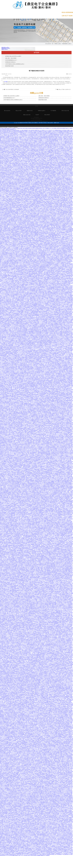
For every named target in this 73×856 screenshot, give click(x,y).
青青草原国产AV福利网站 (28, 187)
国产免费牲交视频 (18, 287)
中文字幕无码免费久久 (7, 572)
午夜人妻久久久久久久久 (47, 214)
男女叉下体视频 (60, 338)
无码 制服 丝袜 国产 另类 (16, 324)
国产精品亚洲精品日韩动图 (40, 367)
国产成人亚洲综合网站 (55, 328)
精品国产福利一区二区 (65, 264)
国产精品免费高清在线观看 (28, 343)
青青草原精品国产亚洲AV (33, 174)
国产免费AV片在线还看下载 (62, 226)
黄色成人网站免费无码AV (7, 234)
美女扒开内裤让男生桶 (58, 163)
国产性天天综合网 (28, 583)
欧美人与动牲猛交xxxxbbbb (38, 274)
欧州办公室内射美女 (18, 330)
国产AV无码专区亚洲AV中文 (27, 175)
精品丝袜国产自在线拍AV (35, 167)
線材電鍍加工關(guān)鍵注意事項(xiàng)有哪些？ (12, 95)
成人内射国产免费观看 (38, 342)
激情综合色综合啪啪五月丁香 (53, 171)
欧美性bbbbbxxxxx (51, 205)
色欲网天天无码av (17, 160)
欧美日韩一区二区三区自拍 (5, 426)
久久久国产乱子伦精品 (41, 174)
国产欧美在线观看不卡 (18, 195)
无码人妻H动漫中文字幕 (62, 171)
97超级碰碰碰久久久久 (5, 463)
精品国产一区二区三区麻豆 (53, 185)
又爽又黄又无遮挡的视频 (11, 203)
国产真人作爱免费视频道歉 (66, 275)
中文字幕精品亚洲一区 (41, 395)
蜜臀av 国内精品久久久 (65, 173)
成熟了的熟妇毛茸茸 (9, 131)
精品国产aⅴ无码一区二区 (22, 243)
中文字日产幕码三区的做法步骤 (52, 195)
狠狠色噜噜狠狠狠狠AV (64, 200)
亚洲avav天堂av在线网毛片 (68, 148)
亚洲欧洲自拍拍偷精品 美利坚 (44, 232)
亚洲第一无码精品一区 (60, 135)
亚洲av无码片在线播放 (62, 195)
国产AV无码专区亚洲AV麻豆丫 (30, 152)
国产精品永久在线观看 (64, 710)
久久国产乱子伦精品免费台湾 (44, 184)
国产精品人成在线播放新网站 (61, 379)
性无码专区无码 (2, 465)
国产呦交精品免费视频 (30, 331)
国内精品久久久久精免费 (18, 134)
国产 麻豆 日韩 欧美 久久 (37, 321)
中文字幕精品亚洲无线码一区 (16, 130)
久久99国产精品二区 (20, 208)
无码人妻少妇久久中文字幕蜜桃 (9, 154)
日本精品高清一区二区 (46, 134)
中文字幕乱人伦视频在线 (14, 213)
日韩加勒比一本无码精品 (24, 302)
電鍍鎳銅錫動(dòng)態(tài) (66, 43)
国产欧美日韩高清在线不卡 (25, 232)
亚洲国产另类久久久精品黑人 (33, 161)
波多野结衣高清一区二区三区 (19, 159)
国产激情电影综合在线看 (36, 175)
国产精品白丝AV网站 (24, 384)
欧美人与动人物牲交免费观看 (55, 364)
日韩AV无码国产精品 (68, 137)
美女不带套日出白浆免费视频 (56, 189)
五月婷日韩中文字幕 (8, 171)
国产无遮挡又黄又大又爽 (37, 262)
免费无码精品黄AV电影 (47, 386)
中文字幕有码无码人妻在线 (54, 277)
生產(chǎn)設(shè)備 (17, 20)
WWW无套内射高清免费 (4, 263)
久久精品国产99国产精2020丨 (8, 321)
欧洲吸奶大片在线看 (18, 248)
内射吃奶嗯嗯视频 (32, 186)
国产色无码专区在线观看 (24, 169)
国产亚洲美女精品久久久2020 (58, 152)
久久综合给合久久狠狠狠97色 (62, 138)
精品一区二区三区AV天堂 (29, 387)
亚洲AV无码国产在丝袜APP (35, 133)
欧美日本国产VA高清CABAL (59, 169)
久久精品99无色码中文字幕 (25, 225)
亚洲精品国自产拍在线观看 (62, 320)
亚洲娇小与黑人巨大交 (15, 204)
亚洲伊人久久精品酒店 (56, 170)
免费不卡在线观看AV (65, 306)
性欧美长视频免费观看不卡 (66, 163)
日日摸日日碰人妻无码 (30, 156)
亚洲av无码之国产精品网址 (34, 355)
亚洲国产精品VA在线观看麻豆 (15, 146)
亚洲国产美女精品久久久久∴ (26, 171)
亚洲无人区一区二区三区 (9, 397)
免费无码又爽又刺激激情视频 (59, 419)
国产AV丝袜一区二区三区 (46, 345)
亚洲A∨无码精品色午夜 (63, 243)
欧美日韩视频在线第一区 (53, 164)
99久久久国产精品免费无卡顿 (19, 386)
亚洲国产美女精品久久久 (58, 177)
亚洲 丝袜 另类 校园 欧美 (30, 317)
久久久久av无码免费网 (58, 467)
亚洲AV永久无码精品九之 (5, 205)
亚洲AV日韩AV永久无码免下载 (8, 134)
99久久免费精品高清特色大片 (57, 130)
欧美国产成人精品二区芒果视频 (36, 134)
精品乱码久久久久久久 (54, 590)
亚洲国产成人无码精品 (18, 137)
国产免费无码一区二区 (22, 433)
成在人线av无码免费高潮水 (44, 133)
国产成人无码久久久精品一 (44, 379)
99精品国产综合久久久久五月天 (28, 170)
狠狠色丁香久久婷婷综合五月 (52, 478)
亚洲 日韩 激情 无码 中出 (59, 368)
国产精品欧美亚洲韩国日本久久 (29, 191)
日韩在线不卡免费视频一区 (20, 310)
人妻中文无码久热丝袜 (58, 231)
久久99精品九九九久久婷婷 (55, 240)
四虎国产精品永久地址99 (37, 329)
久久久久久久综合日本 (48, 130)
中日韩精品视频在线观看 (43, 137)
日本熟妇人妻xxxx (27, 311)
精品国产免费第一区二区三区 (22, 320)
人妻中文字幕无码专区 (12, 263)
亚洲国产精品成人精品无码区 (52, 162)
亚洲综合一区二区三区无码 (13, 161)
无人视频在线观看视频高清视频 (17, 226)
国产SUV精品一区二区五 (56, 459)
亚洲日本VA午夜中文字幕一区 (23, 177)
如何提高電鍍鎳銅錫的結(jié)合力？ (9, 97)
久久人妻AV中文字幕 (54, 131)
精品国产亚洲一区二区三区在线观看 (7, 133)
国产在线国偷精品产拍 (32, 210)
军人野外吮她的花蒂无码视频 (64, 150)
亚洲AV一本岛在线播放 (23, 214)
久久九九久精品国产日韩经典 (31, 136)
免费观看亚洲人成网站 (42, 202)
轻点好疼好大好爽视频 (20, 357)
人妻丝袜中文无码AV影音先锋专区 (45, 215)
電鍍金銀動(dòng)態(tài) (5, 47)
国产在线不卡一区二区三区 (63, 270)
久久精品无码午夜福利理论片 (16, 233)
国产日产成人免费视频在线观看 (29, 271)
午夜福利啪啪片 (18, 202)
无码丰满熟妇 (49, 176)
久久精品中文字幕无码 (22, 301)
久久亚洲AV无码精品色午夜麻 (62, 311)
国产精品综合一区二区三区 (66, 279)
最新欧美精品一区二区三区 (15, 515)
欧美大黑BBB (46, 209)
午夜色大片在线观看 (3, 228)
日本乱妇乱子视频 (55, 554)
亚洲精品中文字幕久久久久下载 (44, 198)
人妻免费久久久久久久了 (28, 200)
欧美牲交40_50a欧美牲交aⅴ (7, 198)
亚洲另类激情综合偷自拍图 (67, 246)
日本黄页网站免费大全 (43, 355)
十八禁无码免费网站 (65, 153)
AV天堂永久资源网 (69, 201)
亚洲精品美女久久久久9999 (64, 471)
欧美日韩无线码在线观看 (26, 251)
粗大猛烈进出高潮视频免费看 (45, 167)
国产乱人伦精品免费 (36, 263)
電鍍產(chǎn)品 (36, 16)
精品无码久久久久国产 (39, 186)
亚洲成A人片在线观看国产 (18, 278)
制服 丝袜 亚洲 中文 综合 (25, 160)
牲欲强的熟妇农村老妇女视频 (22, 444)
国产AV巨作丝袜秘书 (67, 244)
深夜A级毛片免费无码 (49, 166)
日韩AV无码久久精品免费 (52, 430)
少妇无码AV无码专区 (13, 223)
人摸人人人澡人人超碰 (26, 137)
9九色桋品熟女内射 (18, 652)
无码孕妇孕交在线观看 (22, 280)
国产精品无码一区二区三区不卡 (11, 290)
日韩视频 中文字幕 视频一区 (31, 428)
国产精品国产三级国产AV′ (27, 338)
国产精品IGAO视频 (66, 130)
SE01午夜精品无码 (14, 132)
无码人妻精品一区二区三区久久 (55, 198)
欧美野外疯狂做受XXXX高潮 (21, 156)
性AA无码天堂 (65, 445)
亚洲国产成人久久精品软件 (54, 228)
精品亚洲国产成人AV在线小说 (27, 321)
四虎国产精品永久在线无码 (11, 166)
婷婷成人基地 (19, 355)
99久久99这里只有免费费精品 (30, 153)
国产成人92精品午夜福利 (39, 356)
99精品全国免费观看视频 (34, 232)
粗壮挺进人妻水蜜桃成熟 (39, 149)
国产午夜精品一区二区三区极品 (27, 209)
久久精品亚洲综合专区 (53, 465)
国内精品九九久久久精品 (28, 265)
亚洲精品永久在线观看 (38, 269)
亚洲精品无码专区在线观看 (61, 402)
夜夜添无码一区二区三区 (40, 188)
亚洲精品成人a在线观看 (65, 269)
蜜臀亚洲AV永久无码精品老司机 (22, 210)
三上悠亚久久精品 (65, 203)
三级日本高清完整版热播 (54, 239)
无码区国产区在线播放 (29, 150)
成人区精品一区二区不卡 (33, 237)
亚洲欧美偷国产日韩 (36, 150)
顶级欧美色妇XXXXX (32, 177)
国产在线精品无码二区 (27, 184)
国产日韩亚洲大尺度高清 (20, 164)
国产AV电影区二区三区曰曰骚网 (51, 138)
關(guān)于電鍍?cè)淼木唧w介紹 (64, 89)
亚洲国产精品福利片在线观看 (40, 166)
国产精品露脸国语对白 (20, 359)
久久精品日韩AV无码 (17, 344)
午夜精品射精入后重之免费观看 (65, 535)
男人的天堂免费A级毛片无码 (28, 362)
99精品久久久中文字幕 (10, 159)
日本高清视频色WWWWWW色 (24, 186)
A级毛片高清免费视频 (48, 155)
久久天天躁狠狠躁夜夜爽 (48, 289)
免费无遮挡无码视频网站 (30, 405)
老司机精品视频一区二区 (17, 212)
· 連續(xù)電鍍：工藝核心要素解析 (10, 58)
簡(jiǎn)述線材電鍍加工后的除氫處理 (12, 89)
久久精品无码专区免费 (49, 227)
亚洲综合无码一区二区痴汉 (10, 155)
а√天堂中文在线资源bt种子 (41, 316)
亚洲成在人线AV (28, 239)
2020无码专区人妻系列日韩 (56, 156)
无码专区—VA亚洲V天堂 (61, 175)
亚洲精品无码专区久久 (23, 419)
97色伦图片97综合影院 (6, 229)
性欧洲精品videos (30, 458)
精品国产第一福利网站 (61, 237)
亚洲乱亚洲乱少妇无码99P (4, 242)
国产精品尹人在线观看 (60, 202)
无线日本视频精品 (46, 236)
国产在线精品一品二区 (48, 153)
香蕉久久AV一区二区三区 (28, 268)
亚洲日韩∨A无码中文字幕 (26, 172)
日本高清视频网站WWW (21, 132)
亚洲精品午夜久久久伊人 (58, 136)
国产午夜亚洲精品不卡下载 (19, 439)
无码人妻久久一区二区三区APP (21, 203)
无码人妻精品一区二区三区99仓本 (47, 327)
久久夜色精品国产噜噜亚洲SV (16, 165)
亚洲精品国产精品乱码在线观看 (55, 167)
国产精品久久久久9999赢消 (12, 357)
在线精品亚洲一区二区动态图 (19, 151)
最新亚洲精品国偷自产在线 (57, 278)
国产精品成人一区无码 (64, 191)
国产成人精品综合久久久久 (44, 157)
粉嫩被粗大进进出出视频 (55, 150)
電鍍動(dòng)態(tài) (4, 49)
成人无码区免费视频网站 (61, 232)
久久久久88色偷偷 (38, 156)
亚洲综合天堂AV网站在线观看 (6, 167)
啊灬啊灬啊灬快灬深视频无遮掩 (28, 354)
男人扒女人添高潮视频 (54, 474)
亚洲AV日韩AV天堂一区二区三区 (62, 196)
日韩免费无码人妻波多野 (13, 656)
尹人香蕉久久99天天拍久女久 (19, 197)
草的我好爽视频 (30, 329)
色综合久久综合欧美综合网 (49, 246)
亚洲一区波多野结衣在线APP (56, 168)
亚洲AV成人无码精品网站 (48, 152)
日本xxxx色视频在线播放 (31, 457)
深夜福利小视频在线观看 (55, 197)
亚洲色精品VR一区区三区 (43, 193)
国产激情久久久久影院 (36, 159)
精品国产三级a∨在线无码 (58, 266)
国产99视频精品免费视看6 (64, 271)
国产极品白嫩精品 (5, 388)
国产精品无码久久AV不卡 (18, 240)
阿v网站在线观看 (50, 136)
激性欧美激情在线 (24, 250)
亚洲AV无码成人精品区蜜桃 (23, 163)
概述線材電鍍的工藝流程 (43, 99)
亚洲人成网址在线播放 (32, 261)
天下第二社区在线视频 (47, 276)
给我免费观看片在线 (47, 279)
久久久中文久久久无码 (23, 162)
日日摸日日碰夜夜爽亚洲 (45, 172)
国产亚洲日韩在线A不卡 (14, 186)
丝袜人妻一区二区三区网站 (4, 202)
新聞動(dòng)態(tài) (49, 16)
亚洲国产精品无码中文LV (37, 277)
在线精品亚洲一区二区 (29, 262)
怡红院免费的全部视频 (64, 248)
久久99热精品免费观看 (59, 148)
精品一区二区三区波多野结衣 (15, 325)
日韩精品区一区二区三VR (18, 353)
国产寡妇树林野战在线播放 (41, 138)
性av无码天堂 (54, 135)
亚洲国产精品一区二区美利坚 (39, 130)
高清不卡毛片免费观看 (20, 285)
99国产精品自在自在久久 (63, 242)
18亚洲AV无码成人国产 (9, 249)
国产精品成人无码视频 (19, 189)
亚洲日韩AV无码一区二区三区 (5, 149)
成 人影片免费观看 (24, 188)
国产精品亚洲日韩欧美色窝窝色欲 (55, 184)
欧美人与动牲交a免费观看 (63, 281)
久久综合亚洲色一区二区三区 (15, 153)
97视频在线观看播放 (30, 383)
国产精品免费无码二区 (25, 165)
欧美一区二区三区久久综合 (63, 391)
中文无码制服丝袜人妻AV (14, 245)
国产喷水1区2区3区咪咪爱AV (55, 471)
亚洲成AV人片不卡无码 (11, 248)
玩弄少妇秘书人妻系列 (67, 155)
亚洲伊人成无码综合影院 (27, 189)
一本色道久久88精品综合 (7, 165)
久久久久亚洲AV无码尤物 (58, 387)
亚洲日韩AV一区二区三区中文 (7, 251)
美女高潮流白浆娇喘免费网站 (10, 211)
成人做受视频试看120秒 (61, 162)
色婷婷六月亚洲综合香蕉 (12, 363)
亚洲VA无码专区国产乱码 (66, 316)
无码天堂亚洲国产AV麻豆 (14, 305)
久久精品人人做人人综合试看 (12, 329)
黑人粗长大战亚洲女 (30, 130)
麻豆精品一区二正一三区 (11, 270)
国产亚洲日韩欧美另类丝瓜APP (47, 406)
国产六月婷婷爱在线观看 (46, 704)
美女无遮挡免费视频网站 (51, 288)
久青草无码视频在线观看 (9, 345)
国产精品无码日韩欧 (32, 160)
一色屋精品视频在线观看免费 (52, 234)
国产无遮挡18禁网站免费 (24, 157)
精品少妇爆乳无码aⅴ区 (5, 176)
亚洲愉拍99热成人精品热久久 (7, 215)
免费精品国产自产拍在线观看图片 (55, 173)
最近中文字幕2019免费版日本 (51, 318)
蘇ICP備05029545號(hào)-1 (43, 122)
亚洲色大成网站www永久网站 (27, 131)
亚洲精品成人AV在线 (17, 192)
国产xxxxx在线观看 (31, 190)
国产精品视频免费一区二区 (45, 311)
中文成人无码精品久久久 (49, 285)
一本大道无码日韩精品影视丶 (23, 190)
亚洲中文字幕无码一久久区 (36, 135)
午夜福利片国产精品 (46, 173)
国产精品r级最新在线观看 (31, 231)
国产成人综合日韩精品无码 (45, 240)
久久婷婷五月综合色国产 (18, 277)
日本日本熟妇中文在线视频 (46, 131)
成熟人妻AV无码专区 (57, 286)
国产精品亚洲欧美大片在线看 (66, 213)
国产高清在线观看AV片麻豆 (56, 276)
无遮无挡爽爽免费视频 (33, 138)
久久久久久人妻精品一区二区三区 (35, 158)
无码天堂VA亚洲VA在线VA (62, 134)
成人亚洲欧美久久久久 (34, 227)
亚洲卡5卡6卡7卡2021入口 (15, 136)
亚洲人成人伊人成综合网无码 (47, 147)
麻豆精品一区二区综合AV (56, 262)
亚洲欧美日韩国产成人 (10, 200)
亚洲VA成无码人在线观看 (21, 328)
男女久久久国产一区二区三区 (18, 135)
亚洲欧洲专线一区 (54, 272)
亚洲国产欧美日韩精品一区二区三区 (66, 241)
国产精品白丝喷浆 (6, 656)
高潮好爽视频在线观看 (45, 164)
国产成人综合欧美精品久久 (48, 444)
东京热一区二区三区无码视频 (34, 319)
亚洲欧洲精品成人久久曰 (5, 173)
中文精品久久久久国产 (21, 147)
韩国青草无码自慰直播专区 (15, 229)
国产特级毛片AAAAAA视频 (58, 285)
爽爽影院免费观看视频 (54, 134)
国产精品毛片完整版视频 (34, 234)
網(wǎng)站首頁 (11, 16)
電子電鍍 (5, 81)
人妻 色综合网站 (35, 351)
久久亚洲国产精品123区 (38, 615)
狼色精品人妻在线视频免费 (10, 262)
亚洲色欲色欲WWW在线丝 (53, 159)
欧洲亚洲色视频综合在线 (5, 170)
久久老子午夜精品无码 (15, 162)
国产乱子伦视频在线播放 (37, 187)
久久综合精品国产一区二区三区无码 (59, 149)
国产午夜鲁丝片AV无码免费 (50, 174)
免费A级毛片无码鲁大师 (57, 213)
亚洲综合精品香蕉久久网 (24, 229)
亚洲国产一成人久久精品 (6, 540)
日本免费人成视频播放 (47, 151)
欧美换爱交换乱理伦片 (6, 132)
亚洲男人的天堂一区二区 (7, 267)
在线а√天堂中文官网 (65, 168)
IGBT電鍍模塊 (62, 16)
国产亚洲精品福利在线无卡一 (22, 176)
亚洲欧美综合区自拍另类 (19, 148)
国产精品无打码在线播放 (48, 149)
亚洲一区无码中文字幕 (54, 201)
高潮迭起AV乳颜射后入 (20, 342)
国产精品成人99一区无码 (48, 186)
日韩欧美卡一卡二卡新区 (35, 701)
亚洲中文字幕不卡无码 (55, 151)
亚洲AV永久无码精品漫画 (27, 341)
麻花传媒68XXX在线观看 (26, 394)
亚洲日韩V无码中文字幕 (44, 314)
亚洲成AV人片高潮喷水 (6, 196)
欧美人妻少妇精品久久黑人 (20, 166)
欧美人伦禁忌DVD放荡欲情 (8, 188)
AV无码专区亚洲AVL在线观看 (43, 351)
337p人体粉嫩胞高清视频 (19, 311)
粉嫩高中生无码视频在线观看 (29, 254)
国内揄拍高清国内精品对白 (65, 165)
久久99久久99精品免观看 (65, 154)
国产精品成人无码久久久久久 (66, 253)
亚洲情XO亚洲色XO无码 (53, 210)
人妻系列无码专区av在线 (37, 268)
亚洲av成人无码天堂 (68, 146)
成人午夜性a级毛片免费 (65, 433)
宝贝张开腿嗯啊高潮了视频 (14, 238)
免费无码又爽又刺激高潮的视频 (41, 350)
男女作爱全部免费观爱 (32, 289)
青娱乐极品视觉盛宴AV (52, 175)
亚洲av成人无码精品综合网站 (5, 323)
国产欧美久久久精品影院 (54, 498)
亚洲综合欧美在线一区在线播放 (53, 263)
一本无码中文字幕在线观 (25, 158)
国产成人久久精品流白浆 (66, 273)
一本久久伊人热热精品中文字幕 (32, 162)
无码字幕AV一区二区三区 (49, 367)
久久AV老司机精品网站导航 (65, 385)
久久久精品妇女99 (12, 202)
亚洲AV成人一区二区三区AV (10, 189)
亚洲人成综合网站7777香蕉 (13, 214)
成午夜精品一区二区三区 (10, 137)
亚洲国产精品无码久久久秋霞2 (45, 197)
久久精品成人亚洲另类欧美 (13, 407)
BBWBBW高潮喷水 (30, 398)
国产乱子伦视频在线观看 (26, 378)
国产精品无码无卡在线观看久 (9, 160)
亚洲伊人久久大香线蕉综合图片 (58, 254)
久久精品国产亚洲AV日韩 (50, 160)
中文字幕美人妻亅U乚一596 (23, 213)
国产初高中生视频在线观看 (7, 185)
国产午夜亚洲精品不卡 (61, 146)
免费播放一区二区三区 (41, 576)
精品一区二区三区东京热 (12, 147)
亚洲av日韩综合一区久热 (39, 151)
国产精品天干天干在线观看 (22, 161)
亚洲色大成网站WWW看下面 (50, 132)
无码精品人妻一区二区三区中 (62, 307)
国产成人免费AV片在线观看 (65, 384)
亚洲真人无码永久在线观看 (40, 160)
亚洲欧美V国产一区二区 (7, 226)
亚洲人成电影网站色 (28, 347)
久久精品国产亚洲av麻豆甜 (30, 223)
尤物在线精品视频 (38, 191)
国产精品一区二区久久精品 (65, 158)
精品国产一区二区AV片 (46, 148)
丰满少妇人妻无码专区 (33, 288)
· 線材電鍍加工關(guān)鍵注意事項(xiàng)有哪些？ (13, 56)
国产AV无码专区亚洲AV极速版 (31, 132)
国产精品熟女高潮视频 (32, 350)
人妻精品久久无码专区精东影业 (42, 245)
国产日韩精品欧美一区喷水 (60, 137)
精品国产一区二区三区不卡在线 (25, 426)
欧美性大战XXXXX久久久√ (24, 349)
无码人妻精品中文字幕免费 (23, 273)
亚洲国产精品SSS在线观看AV (63, 314)
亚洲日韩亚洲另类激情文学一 (36, 172)
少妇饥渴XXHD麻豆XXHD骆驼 (53, 193)
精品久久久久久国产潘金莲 (46, 543)
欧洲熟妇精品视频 (8, 174)
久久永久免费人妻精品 (40, 152)
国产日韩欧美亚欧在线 (44, 196)
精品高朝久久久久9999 (62, 339)
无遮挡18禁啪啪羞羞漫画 (32, 688)
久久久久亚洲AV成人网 (31, 214)
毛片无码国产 (20, 170)
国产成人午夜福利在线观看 (4, 301)
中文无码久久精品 (61, 185)
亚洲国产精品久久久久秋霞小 (67, 508)
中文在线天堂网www (13, 150)
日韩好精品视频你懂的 (16, 188)
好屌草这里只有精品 (10, 151)
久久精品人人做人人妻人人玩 (66, 167)
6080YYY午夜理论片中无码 (4, 285)
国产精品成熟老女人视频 (66, 366)
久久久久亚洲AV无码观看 (49, 177)
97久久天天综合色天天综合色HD (22, 316)
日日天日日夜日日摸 (41, 161)
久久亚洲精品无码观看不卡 (13, 377)
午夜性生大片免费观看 (30, 204)
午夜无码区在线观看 (47, 168)
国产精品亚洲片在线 (58, 273)
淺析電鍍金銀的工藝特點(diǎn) (44, 97)
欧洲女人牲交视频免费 (5, 161)
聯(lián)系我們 (55, 20)
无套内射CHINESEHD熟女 (7, 346)
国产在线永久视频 (56, 281)
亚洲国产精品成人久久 (7, 282)
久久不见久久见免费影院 (29, 283)
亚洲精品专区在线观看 (13, 662)
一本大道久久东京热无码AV (56, 291)
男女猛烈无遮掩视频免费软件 (54, 353)
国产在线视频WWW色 (63, 214)
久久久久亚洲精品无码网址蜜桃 (48, 509)
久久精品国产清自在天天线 (33, 146)
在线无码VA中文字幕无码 (52, 196)
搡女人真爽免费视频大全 (31, 188)
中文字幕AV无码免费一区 (8, 169)
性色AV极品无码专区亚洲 (21, 290)
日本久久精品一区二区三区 (58, 161)
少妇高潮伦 (60, 204)
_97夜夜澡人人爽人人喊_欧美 (8, 135)
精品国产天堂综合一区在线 (10, 187)
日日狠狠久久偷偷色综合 (46, 201)
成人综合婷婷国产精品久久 (26, 185)
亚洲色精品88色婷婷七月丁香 (8, 227)
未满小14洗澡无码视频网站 (62, 252)
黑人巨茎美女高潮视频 (17, 193)
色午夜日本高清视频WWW (62, 159)
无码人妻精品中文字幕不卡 (10, 343)
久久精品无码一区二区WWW (60, 233)
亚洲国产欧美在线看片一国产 (16, 158)
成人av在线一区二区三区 (23, 245)
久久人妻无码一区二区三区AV (30, 292)
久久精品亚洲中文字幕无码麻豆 (42, 136)
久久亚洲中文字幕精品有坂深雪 (34, 196)
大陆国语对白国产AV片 (61, 157)
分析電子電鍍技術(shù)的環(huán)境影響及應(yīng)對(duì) (13, 99)
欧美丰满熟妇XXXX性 (7, 158)
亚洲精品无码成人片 (37, 498)
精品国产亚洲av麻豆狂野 (64, 198)
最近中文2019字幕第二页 (32, 380)
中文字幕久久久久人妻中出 (34, 137)
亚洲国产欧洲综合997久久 (31, 432)
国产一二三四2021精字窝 (30, 328)
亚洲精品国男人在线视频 (7, 266)
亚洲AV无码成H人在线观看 (63, 436)
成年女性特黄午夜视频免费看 (53, 314)
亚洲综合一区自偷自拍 (65, 147)
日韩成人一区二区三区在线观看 (13, 247)
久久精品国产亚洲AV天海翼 (62, 351)
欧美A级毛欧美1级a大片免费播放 (13, 322)
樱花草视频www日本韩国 (66, 184)
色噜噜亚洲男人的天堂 (56, 158)
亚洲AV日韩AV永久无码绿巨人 (24, 237)
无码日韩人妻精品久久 (44, 194)
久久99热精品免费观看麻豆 (9, 278)
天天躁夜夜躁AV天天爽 (43, 205)
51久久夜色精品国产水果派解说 (11, 194)
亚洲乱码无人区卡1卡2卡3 (42, 234)
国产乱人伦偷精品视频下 (29, 274)
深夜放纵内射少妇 (57, 393)
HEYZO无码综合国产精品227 (43, 392)
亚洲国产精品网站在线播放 (47, 274)
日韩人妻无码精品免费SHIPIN (10, 152)
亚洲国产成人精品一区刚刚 (18, 236)
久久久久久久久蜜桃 (44, 432)
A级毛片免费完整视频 (48, 292)
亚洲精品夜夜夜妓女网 (64, 404)
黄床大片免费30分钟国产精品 (5, 138)
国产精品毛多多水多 (6, 146)
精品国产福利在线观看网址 (44, 265)
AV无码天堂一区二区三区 (56, 147)
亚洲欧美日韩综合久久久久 (15, 230)
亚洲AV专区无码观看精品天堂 (45, 547)
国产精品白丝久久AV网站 (58, 325)
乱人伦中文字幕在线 (9, 192)
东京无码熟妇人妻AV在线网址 (39, 416)
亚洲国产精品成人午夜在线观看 (26, 192)
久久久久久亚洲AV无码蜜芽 (29, 253)
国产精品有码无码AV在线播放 (20, 387)
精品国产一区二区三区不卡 (45, 200)
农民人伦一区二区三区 (20, 263)
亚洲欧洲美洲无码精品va (34, 312)
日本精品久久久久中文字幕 (59, 160)
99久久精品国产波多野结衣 (14, 196)
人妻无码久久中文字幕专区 (37, 147)
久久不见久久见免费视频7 (10, 148)
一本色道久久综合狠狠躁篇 (30, 149)
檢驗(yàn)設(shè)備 (30, 20)
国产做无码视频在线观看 (37, 154)
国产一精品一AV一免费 (10, 277)
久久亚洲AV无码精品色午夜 (25, 252)
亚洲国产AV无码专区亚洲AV (43, 237)
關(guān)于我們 (24, 16)
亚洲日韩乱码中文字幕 (16, 157)
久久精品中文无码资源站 (45, 210)
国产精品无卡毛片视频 (30, 247)
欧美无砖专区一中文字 (29, 147)
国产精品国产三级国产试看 (38, 283)
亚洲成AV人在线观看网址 (15, 231)
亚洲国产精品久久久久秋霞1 (43, 165)
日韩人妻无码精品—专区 (63, 197)
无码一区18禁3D (46, 249)
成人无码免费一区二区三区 (39, 279)
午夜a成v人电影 (18, 618)
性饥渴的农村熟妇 (35, 466)
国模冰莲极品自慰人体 (52, 137)
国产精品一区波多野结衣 (38, 272)
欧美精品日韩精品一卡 (19, 460)
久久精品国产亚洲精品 (29, 306)
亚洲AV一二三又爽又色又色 (12, 241)
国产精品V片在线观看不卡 (38, 511)
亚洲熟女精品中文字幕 (5, 302)
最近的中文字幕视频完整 (7, 136)
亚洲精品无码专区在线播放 (39, 153)
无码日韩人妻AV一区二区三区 (23, 463)
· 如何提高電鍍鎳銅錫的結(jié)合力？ (11, 60)
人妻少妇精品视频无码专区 (57, 289)
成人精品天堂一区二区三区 (25, 133)
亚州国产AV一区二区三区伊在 (24, 138)
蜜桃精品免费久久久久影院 (37, 385)
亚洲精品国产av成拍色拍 (16, 235)
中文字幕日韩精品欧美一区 (37, 369)
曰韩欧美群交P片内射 (25, 287)
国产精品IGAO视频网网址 (50, 401)
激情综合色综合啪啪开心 (5, 150)
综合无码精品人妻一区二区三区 (18, 201)
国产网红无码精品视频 (67, 309)
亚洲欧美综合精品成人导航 (57, 381)
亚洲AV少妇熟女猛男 (28, 154)
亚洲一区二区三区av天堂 (57, 457)
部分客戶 (43, 20)
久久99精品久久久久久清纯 (25, 193)
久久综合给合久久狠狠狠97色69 (54, 537)
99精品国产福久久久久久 (34, 165)
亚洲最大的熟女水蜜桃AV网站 (32, 155)
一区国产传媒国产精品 (48, 188)
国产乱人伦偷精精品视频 (24, 146)
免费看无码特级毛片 (49, 264)
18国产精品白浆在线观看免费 (41, 610)
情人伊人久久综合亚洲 (37, 148)
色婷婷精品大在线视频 (58, 203)
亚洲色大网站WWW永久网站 (52, 146)
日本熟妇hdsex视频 (51, 165)
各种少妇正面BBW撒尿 (9, 315)
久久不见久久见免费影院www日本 (58, 166)
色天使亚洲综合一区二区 (58, 246)
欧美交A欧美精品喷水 (31, 238)
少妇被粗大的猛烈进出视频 (42, 176)
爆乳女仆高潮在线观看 (63, 570)
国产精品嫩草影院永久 (47, 390)
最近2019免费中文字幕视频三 (20, 154)
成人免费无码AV (52, 148)
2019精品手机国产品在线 (54, 243)
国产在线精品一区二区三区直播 (18, 184)
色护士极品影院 (55, 473)
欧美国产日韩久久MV (47, 631)
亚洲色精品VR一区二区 (8, 252)
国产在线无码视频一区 (25, 205)
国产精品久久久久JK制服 (38, 254)
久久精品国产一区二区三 (44, 159)
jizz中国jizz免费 (53, 187)
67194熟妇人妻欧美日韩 (32, 163)
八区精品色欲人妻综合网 (18, 249)
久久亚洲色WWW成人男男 (5, 186)
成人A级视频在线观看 (57, 253)
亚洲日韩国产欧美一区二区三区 (52, 229)
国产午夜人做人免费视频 (20, 284)
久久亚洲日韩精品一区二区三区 (16, 351)
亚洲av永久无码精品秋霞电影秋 (21, 155)
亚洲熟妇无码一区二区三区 (13, 237)
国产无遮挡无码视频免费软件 (36, 201)
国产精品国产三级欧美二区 (49, 163)
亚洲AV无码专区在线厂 (16, 252)
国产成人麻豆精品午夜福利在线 (5, 130)
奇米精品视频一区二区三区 (67, 346)
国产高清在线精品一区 (63, 228)
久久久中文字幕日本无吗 (28, 263)
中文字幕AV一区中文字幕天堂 (47, 135)
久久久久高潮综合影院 (65, 156)
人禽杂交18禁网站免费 (8, 201)
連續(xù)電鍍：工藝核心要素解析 (44, 95)
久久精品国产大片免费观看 (19, 269)
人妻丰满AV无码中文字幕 (42, 162)
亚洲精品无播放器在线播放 (13, 163)
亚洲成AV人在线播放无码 (65, 238)
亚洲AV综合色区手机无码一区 (66, 189)
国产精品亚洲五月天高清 (41, 273)
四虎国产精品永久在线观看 (14, 286)
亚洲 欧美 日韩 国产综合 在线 (8, 184)
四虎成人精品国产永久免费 (37, 496)
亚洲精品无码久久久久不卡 (54, 133)
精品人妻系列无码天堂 (48, 238)
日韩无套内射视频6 (44, 195)
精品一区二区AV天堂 (7, 588)
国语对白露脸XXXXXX (24, 325)
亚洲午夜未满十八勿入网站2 (45, 407)
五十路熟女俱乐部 (23, 136)
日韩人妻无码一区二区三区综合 (26, 202)
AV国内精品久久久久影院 (41, 280)
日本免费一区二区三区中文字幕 (38, 209)
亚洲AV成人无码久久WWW (17, 291)
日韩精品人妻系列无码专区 (11, 284)
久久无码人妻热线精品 (13, 536)
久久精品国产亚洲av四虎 (60, 187)
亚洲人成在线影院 (15, 266)
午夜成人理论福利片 (13, 149)
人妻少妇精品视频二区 (11, 279)
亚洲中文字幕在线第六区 (46, 187)
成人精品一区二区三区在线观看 (37, 236)
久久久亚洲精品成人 (33, 633)
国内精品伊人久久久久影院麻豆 (60, 224)
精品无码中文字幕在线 (46, 505)
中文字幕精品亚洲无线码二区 (55, 362)
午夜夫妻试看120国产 (55, 500)
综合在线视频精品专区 (57, 327)
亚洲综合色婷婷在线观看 (17, 131)
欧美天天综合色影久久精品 (6, 162)
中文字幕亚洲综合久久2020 (42, 235)
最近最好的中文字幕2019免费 (47, 267)
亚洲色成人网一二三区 (17, 133)
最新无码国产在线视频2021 (30, 166)
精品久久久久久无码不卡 (63, 151)
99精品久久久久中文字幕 (40, 177)
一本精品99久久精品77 (34, 171)
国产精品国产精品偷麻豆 (32, 213)
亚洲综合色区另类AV (39, 417)
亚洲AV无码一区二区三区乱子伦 (6, 235)
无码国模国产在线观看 (62, 131)
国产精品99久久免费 (19, 354)
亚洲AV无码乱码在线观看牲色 (17, 199)
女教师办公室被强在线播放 (62, 164)
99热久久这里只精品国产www (30, 168)
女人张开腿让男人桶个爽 (21, 223)
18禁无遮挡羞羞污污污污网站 (6, 381)
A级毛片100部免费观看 (29, 484)
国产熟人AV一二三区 (52, 347)
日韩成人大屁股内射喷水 (6, 250)
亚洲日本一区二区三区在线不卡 (66, 438)
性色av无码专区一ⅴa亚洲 (18, 327)
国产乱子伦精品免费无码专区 (60, 132)
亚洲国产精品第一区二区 (65, 290)
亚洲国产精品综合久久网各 (51, 202)
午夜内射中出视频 (8, 204)
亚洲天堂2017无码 (39, 573)
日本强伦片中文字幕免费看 (37, 345)
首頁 (52, 43)
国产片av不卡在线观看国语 (13, 239)
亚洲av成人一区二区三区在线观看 (40, 242)
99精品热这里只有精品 (69, 349)
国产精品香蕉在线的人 (53, 522)
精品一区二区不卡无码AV (14, 319)
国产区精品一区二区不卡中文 (49, 231)
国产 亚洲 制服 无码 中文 (63, 192)
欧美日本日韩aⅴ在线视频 (5, 223)
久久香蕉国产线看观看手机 (39, 284)
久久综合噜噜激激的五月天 (20, 270)
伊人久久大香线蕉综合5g (49, 381)
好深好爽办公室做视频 (5, 320)
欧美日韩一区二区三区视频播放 (11, 156)
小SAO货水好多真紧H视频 (48, 580)
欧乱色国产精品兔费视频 (57, 417)
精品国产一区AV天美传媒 (13, 507)
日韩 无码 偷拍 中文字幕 (63, 340)
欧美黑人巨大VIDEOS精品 (5, 175)
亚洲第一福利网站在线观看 (44, 225)
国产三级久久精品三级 (28, 173)
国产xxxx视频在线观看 (11, 578)
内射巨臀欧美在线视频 (48, 382)
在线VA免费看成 (4, 330)
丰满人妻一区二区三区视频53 (17, 185)
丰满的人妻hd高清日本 (40, 155)
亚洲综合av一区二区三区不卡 (67, 177)
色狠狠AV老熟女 (14, 308)
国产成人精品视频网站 (49, 206)
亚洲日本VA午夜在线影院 (21, 194)
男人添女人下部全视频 (11, 164)
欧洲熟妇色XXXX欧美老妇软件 (56, 366)
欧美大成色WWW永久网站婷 (24, 196)
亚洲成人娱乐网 (68, 315)
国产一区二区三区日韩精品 (54, 265)
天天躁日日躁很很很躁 (35, 184)
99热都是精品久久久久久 (40, 203)
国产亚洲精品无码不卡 (53, 232)
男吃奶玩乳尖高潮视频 (29, 385)
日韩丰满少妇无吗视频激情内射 (38, 308)
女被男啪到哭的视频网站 (36, 195)
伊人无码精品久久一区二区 (45, 191)
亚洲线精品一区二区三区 (28, 460)
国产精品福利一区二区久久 (47, 281)
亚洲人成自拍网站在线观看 (10, 367)
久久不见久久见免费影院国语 (27, 620)
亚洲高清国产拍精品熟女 (14, 138)
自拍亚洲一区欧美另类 (8, 291)
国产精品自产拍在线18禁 (28, 135)
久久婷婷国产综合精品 (61, 469)
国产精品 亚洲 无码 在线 (21, 150)
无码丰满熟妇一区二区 (19, 442)
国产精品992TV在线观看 (22, 149)
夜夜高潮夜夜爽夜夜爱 (18, 496)
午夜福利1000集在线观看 (40, 168)
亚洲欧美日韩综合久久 (21, 168)
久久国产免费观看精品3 (64, 211)
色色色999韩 (23, 153)
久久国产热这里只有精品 (40, 132)
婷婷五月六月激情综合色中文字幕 (54, 199)
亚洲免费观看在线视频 (57, 324)
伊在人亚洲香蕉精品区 (39, 281)
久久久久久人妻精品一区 (56, 241)
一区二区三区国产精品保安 (47, 271)
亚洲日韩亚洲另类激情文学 (7, 324)
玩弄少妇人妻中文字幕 (32, 229)
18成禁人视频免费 (24, 130)
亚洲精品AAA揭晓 (62, 251)
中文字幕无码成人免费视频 (36, 131)
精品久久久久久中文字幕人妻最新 (17, 167)
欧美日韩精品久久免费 (27, 201)
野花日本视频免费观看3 (4, 208)
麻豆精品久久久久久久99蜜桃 (45, 150)
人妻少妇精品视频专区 (16, 198)
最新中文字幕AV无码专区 (40, 261)
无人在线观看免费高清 (65, 223)
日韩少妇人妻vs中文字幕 (53, 338)
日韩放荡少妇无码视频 (66, 205)
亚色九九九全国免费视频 (39, 340)
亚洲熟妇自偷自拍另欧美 (37, 327)
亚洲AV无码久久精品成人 (42, 146)
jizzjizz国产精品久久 (3, 306)
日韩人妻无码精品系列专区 (57, 153)
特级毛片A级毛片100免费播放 (14, 314)
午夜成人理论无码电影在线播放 (46, 156)
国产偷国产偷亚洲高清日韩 (26, 199)
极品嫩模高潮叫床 (29, 396)
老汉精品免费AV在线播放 (57, 206)
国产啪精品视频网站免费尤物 (21, 428)
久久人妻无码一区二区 (22, 247)
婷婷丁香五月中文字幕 (41, 517)
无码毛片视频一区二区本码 (63, 133)
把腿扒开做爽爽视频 (47, 340)
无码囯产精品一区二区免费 (36, 185)
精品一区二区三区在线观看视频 (21, 383)
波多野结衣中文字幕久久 (15, 174)
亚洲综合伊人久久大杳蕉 (27, 134)
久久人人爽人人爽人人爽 (53, 226)
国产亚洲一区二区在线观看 (55, 211)
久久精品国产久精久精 (66, 136)
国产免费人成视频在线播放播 (20, 152)
